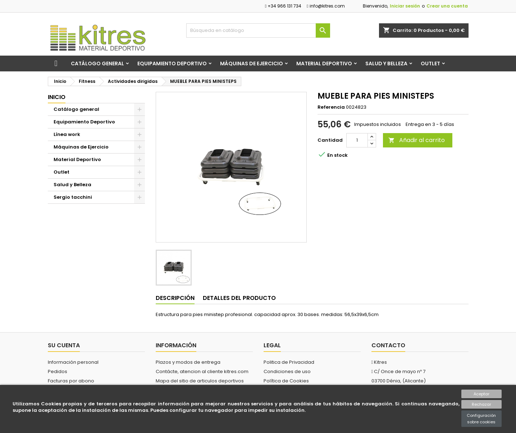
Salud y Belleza (386, 63)
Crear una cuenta (447, 6)
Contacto (388, 345)
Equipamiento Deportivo (172, 63)
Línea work (67, 134)
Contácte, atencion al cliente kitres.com (202, 371)
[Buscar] (258, 30)
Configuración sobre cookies (481, 419)
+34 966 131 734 (283, 6)
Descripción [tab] (175, 298)
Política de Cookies (286, 380)
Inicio (56, 97)
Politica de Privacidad (289, 362)
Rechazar (481, 404)
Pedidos (57, 371)
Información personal (73, 362)
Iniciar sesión (405, 6)
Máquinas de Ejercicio (251, 63)
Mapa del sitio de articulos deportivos (200, 380)
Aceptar (481, 394)
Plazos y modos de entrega (188, 362)
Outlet (430, 63)
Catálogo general (97, 63)
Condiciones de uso (287, 371)
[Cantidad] (357, 140)
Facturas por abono (71, 380)
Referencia (331, 107)
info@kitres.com (325, 6)
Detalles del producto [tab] (239, 298)
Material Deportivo (324, 63)
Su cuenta (64, 345)
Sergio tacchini (73, 197)
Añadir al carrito (416, 140)
